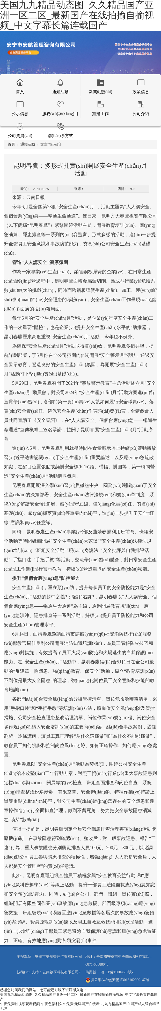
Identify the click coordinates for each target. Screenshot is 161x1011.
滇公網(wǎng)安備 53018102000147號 (117, 980)
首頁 (11, 144)
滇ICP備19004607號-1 (118, 972)
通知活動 (27, 144)
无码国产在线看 (87, 1004)
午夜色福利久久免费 (57, 1004)
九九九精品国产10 (115, 1004)
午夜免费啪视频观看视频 (20, 1004)
